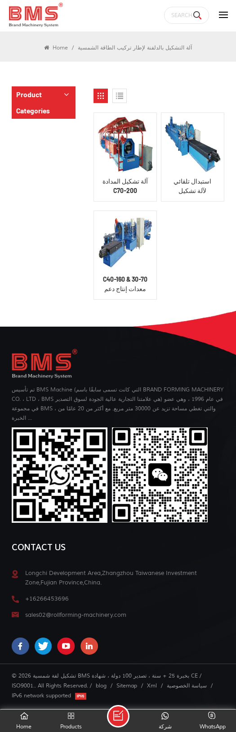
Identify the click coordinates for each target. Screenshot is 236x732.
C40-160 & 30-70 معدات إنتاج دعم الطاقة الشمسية (125, 284)
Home (56, 47)
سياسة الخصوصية (187, 685)
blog (101, 685)
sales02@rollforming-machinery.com (75, 615)
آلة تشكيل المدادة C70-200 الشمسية (125, 186)
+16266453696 (47, 598)
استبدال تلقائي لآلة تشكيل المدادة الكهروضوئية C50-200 (192, 186)
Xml (152, 685)
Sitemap (126, 685)
